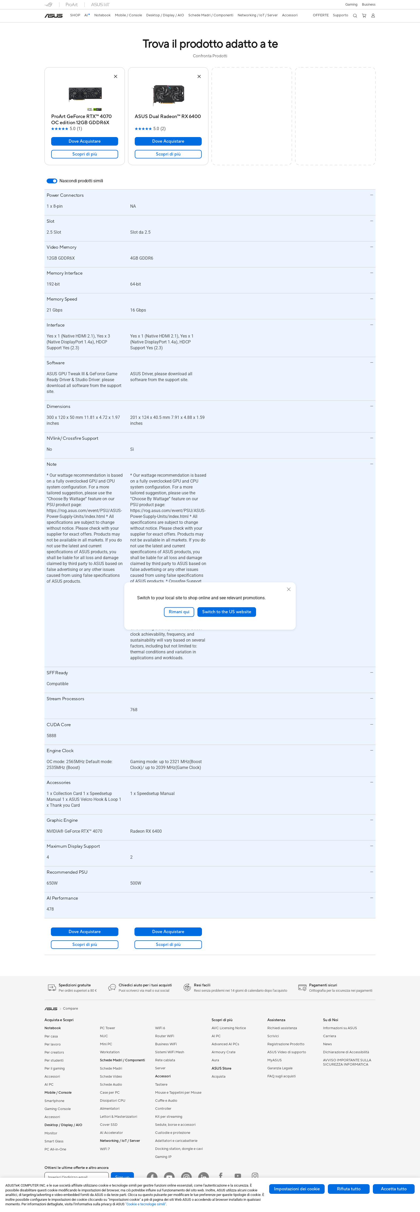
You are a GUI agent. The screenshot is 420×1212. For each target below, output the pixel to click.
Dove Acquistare (85, 141)
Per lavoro (52, 1044)
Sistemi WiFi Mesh (169, 1052)
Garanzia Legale (279, 1068)
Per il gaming (54, 1068)
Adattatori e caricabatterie (176, 1141)
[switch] (52, 181)
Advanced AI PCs (225, 1044)
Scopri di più (84, 154)
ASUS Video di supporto (286, 1052)
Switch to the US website (226, 612)
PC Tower (107, 1028)
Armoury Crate (223, 1052)
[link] (53, 16)
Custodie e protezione (172, 1133)
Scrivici (273, 1036)
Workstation (109, 1052)
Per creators (54, 1052)
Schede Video (111, 1076)
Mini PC (106, 1044)
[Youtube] (169, 1177)
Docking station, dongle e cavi (179, 1149)
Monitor (50, 1133)
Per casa (51, 1036)
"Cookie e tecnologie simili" (145, 1204)
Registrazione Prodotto (286, 1044)
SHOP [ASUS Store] (75, 15)
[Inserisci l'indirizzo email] (76, 1177)
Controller (163, 1109)
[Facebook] (152, 1177)
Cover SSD (109, 1125)
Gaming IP (163, 1157)
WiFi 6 (160, 1028)
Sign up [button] (122, 1177)
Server (160, 1068)
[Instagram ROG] (255, 1177)
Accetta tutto (394, 1189)
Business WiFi (166, 1044)
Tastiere (161, 1084)
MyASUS (274, 1060)
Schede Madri (111, 1068)
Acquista (219, 1076)
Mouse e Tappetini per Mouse (178, 1092)
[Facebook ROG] (220, 1177)
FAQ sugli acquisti (281, 1076)
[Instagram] (186, 1177)
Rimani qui (179, 612)
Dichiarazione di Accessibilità (346, 1052)
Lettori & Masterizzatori (118, 1117)
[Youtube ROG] (237, 1177)
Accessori (52, 1076)
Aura (215, 1060)
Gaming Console (57, 1109)
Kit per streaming (168, 1117)
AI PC (49, 1084)
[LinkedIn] (203, 1177)
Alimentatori (109, 1109)
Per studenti (53, 1060)
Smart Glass (53, 1141)
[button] (351, 4)
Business (369, 4)
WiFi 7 (105, 1149)
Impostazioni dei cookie (297, 1189)
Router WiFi (164, 1036)
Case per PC (110, 1092)
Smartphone (54, 1101)
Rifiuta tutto (349, 1189)
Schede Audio (111, 1084)
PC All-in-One (55, 1149)
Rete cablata (165, 1060)
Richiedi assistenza (282, 1028)
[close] (289, 589)
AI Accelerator (111, 1133)
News (327, 1044)
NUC (104, 1036)
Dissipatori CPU (112, 1101)
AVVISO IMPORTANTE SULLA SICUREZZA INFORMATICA (347, 1062)
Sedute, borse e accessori (175, 1125)
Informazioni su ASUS (340, 1028)
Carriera (329, 1036)
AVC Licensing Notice (229, 1028)
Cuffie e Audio (166, 1101)
